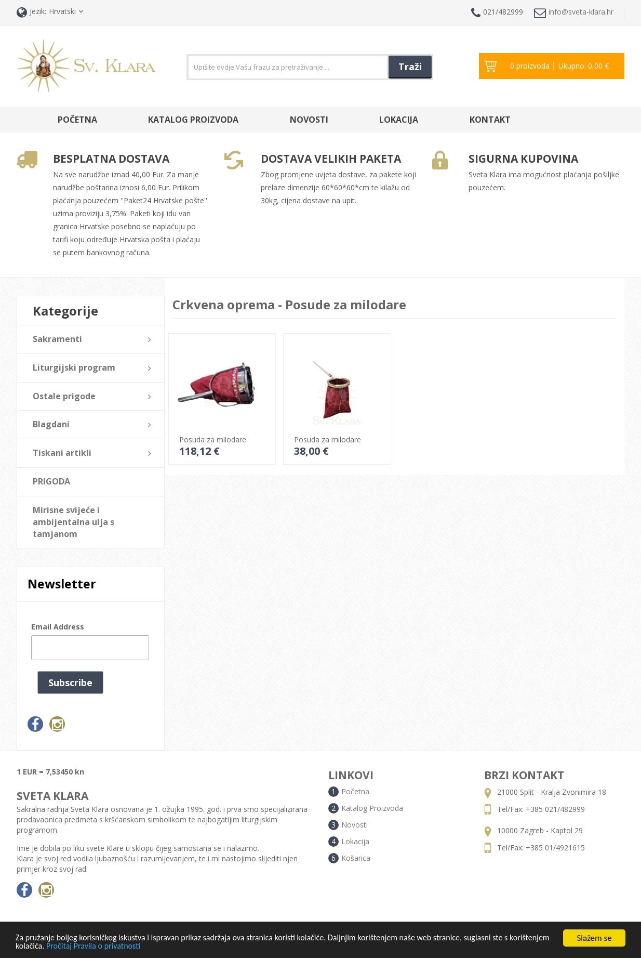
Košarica (355, 858)
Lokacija (398, 119)
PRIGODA (51, 481)
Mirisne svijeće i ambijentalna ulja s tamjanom (73, 522)
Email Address (57, 627)
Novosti (309, 119)
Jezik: (31, 12)
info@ (573, 13)
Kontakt (490, 119)
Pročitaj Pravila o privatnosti (142, 946)
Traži (410, 66)
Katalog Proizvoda (193, 119)
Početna (77, 119)
